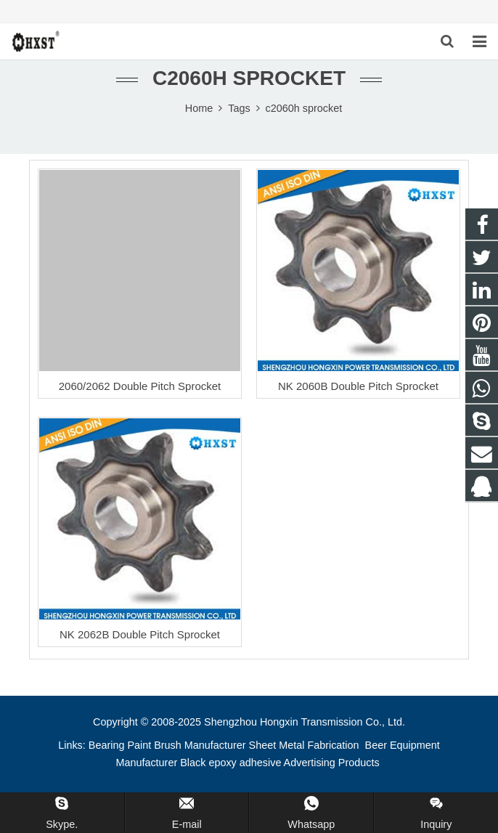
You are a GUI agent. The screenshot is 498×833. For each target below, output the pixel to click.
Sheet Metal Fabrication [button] (305, 745)
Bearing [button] (107, 745)
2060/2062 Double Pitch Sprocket (140, 386)
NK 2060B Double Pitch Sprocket (358, 386)
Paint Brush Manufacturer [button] (186, 745)
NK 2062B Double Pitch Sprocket (140, 634)
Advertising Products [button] (332, 762)
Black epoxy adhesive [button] (230, 762)
